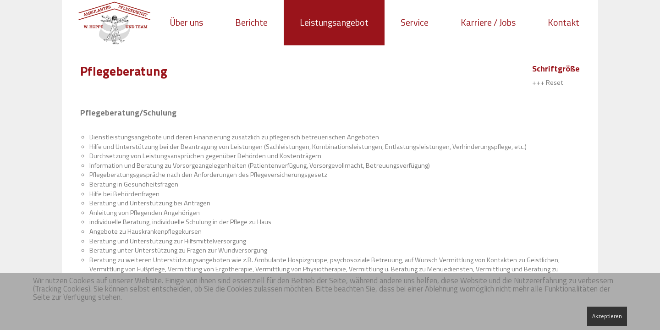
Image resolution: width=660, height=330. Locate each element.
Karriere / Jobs (488, 22)
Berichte (251, 22)
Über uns (186, 22)
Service (415, 22)
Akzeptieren (607, 316)
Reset (554, 82)
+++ (538, 82)
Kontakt (563, 22)
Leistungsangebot (334, 22)
